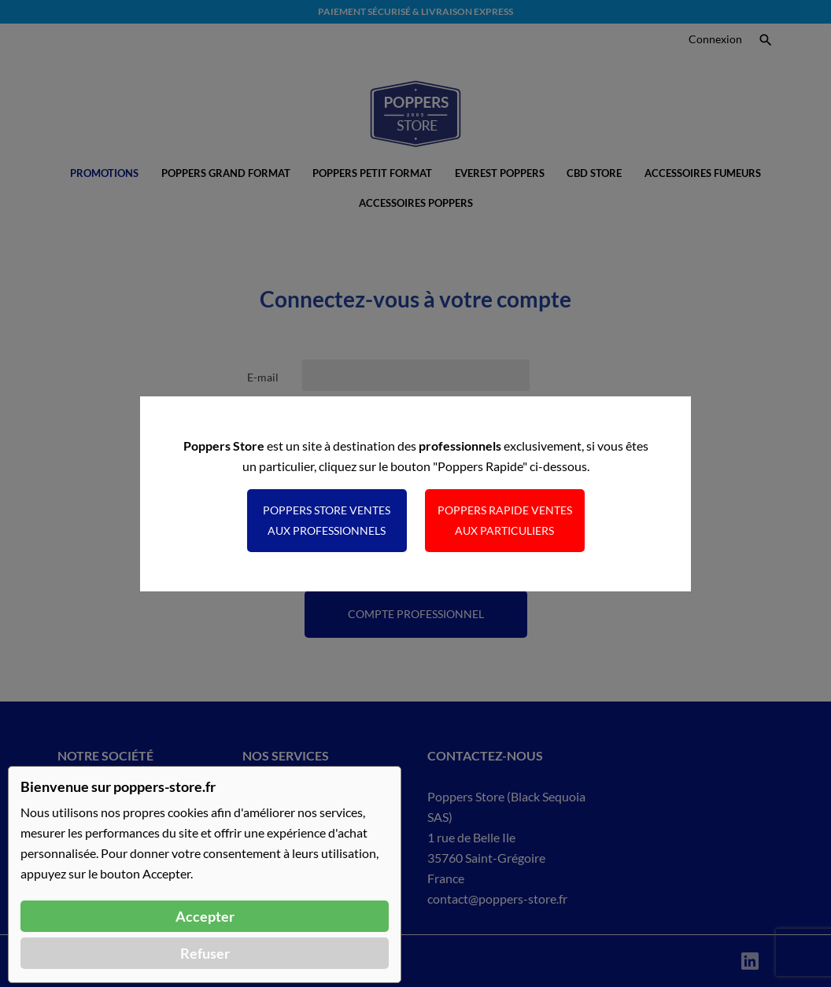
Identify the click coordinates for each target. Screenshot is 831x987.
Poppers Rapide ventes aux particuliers (505, 520)
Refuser (205, 953)
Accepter (205, 916)
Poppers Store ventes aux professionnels (326, 520)
